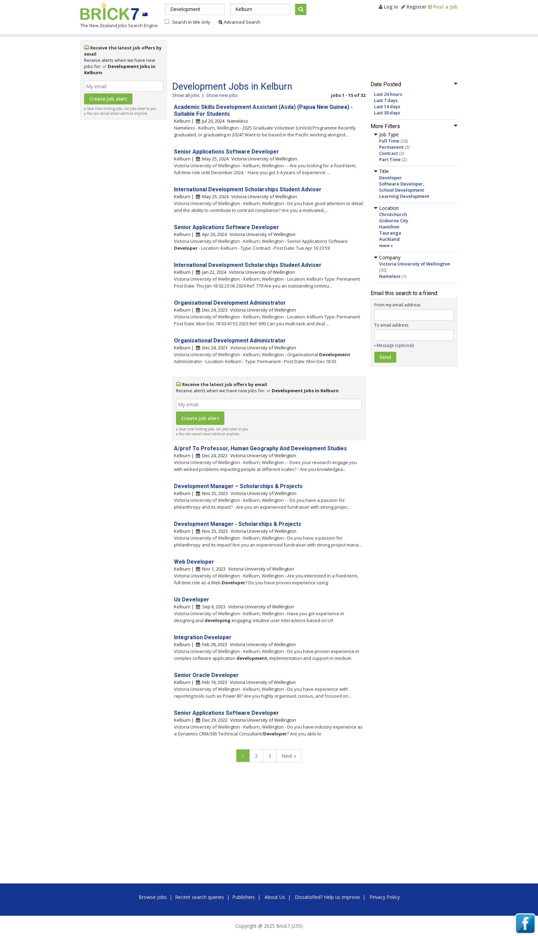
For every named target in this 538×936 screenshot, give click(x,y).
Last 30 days (387, 113)
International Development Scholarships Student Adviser (247, 189)
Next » (289, 756)
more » (386, 245)
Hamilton (389, 227)
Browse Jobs (153, 897)
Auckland (389, 239)
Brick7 (109, 11)
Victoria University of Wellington (414, 264)
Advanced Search (239, 22)
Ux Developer (191, 599)
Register (413, 6)
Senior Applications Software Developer (226, 151)
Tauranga (390, 233)
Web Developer (194, 562)
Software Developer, (401, 184)
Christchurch (393, 214)
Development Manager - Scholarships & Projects (237, 524)
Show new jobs (222, 95)
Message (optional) (395, 345)
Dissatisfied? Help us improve (327, 897)
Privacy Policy (385, 897)
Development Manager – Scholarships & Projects (238, 486)
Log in (388, 6)
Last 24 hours (388, 94)
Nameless (389, 276)
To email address (391, 325)
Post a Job (443, 6)
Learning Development (404, 196)
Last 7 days (386, 100)
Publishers (243, 897)
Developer (390, 177)
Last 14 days (387, 106)
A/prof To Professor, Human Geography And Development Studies (260, 448)
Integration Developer (203, 637)
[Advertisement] (123, 226)
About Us (275, 897)
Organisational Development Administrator (230, 303)
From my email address (397, 305)
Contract (388, 153)
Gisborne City (393, 220)
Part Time (390, 159)
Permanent (391, 147)
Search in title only (191, 22)
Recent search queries (199, 897)
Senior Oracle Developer (206, 675)
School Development (401, 190)
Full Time (389, 141)
